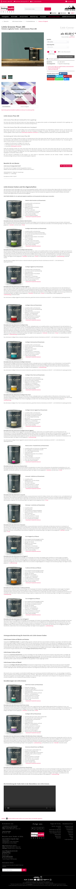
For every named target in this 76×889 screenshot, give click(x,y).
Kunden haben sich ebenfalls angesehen (33, 818)
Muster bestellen (11, 110)
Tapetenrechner (58, 836)
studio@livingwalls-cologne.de (10, 845)
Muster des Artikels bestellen (66, 56)
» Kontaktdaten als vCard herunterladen (10, 826)
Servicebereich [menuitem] (70, 1)
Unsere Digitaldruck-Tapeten (55, 832)
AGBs (72, 837)
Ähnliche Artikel (11, 818)
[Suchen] (47, 9)
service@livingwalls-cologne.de (10, 827)
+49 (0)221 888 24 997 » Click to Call (12, 828)
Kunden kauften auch (19, 818)
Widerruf (71, 836)
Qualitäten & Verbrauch (20, 110)
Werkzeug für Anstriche (16, 146)
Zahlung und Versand (69, 826)
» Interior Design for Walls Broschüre (9, 859)
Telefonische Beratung (52, 69)
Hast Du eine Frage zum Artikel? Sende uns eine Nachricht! (60, 66)
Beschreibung (4, 110)
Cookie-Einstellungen (69, 839)
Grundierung (29, 110)
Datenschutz (70, 832)
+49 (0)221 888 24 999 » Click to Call (12, 846)
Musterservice (70, 831)
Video (33, 110)
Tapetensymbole (58, 834)
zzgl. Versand (72, 37)
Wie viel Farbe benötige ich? (53, 68)
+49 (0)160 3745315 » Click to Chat (14, 848)
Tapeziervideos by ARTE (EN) (55, 831)
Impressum (71, 834)
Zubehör (4, 818)
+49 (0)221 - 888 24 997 (6, 1)
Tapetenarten (58, 837)
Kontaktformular (70, 829)
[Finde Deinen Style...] (37, 9)
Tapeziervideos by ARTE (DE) (55, 829)
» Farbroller (11, 225)
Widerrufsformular (69, 827)
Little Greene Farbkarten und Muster (30, 132)
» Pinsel (23, 225)
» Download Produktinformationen (33, 216)
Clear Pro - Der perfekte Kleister (56, 827)
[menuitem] (37, 9)
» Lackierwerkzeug (60, 256)
